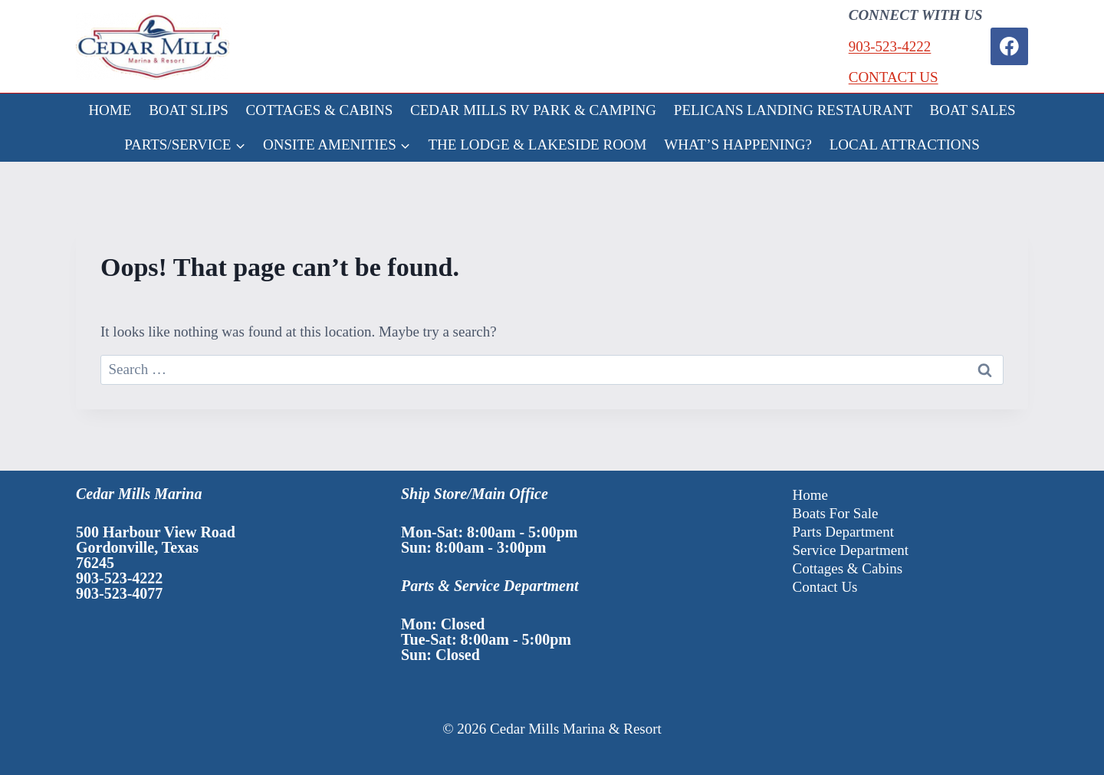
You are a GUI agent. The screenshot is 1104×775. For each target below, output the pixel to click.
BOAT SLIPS (188, 110)
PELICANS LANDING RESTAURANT (793, 110)
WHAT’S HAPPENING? (738, 144)
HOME (109, 110)
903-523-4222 (890, 46)
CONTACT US (893, 77)
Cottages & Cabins (848, 568)
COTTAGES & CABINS (319, 110)
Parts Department (843, 532)
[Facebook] (1009, 46)
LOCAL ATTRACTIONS (905, 144)
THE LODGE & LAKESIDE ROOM (538, 144)
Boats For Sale (836, 513)
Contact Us (825, 587)
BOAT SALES (973, 110)
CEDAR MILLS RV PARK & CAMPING (533, 110)
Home (810, 495)
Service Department (851, 550)
